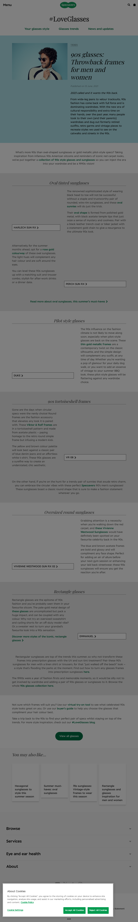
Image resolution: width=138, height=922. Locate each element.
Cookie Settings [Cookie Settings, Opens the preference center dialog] (15, 910)
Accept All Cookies (74, 910)
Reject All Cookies (98, 910)
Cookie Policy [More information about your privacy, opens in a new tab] (27, 902)
